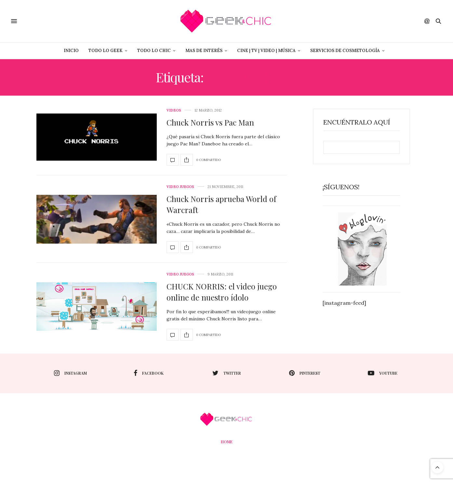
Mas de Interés (203, 50)
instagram (70, 373)
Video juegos (180, 187)
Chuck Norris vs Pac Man (210, 122)
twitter (226, 373)
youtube (382, 373)
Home (227, 441)
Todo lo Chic (154, 50)
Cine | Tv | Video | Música (266, 50)
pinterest (304, 373)
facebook (149, 373)
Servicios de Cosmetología (345, 50)
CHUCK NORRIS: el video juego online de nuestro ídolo (222, 291)
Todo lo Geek (105, 50)
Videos (174, 110)
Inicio (71, 50)
